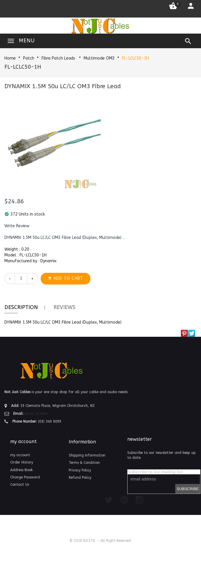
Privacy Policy (80, 470)
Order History (21, 462)
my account (20, 455)
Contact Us (19, 485)
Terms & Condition (84, 463)
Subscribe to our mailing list (155, 472)
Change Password (25, 477)
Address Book (21, 470)
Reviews (64, 307)
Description (21, 307)
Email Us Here (36, 414)
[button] (16, 226)
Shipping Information (87, 455)
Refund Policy (80, 477)
